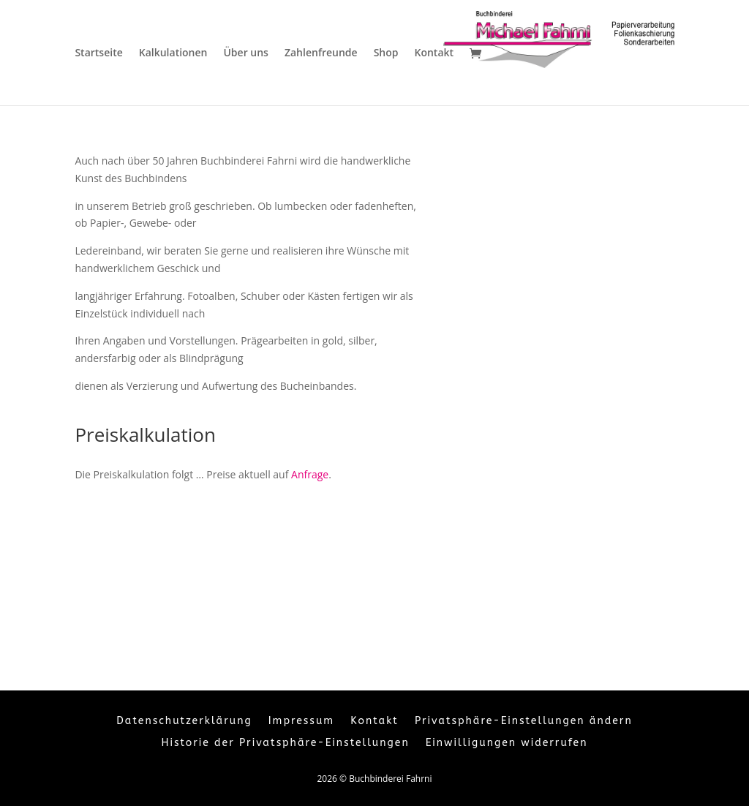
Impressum (301, 721)
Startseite (98, 53)
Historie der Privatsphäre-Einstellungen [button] (286, 743)
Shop (386, 53)
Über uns (245, 53)
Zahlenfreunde (321, 53)
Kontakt (433, 53)
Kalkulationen (173, 53)
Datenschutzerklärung (184, 721)
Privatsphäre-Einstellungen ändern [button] (524, 721)
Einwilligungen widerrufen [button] (507, 743)
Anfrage (309, 474)
